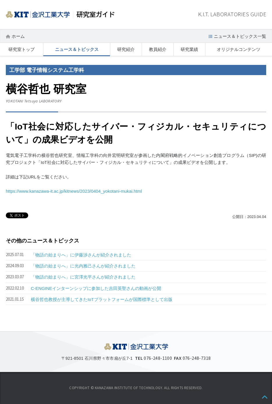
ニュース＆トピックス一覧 (240, 36)
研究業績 (189, 49)
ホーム (18, 36)
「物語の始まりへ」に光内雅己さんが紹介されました (83, 265)
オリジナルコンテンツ (238, 49)
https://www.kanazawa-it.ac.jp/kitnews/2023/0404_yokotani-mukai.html (74, 191)
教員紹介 (157, 49)
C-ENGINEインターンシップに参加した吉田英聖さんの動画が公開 (96, 288)
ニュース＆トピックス (77, 49)
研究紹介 (126, 49)
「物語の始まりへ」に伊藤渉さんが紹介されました (81, 254)
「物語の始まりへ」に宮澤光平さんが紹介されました (83, 276)
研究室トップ (21, 49)
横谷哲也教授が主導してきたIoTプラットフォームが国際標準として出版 (102, 299)
